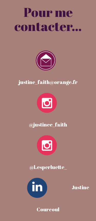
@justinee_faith (48, 124)
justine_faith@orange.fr (48, 82)
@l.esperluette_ (48, 167)
